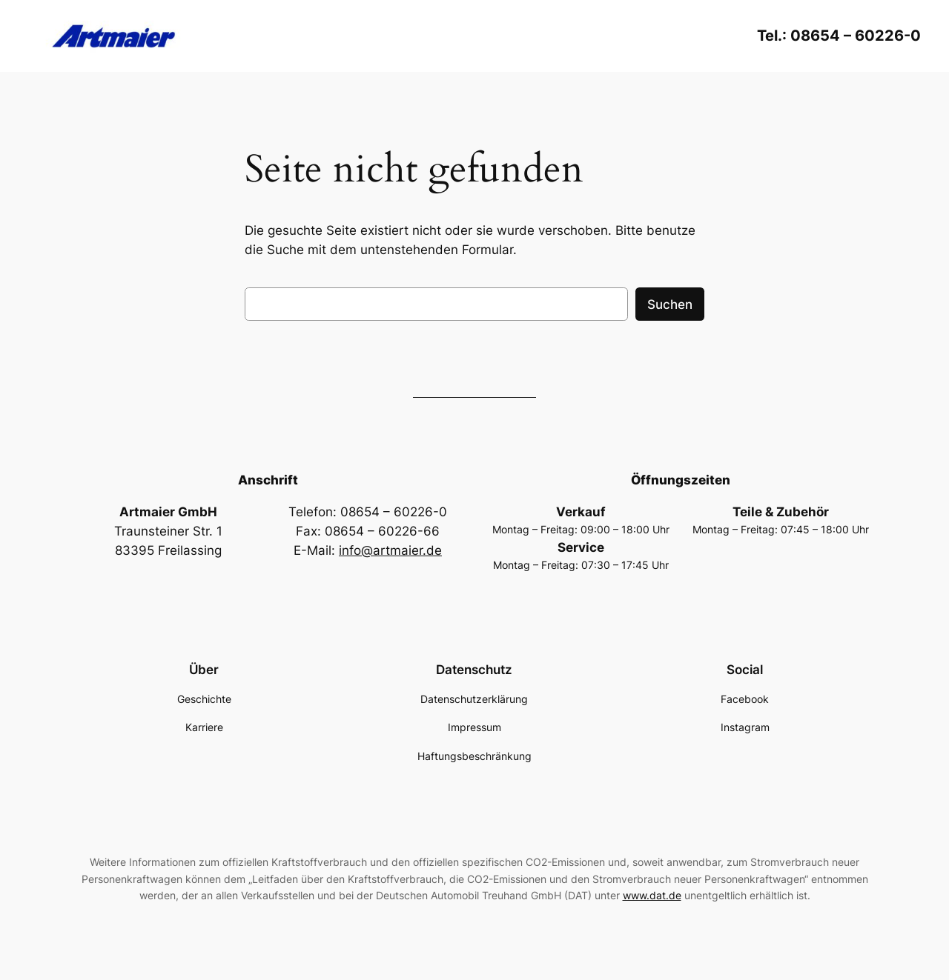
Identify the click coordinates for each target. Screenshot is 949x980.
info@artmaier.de (390, 550)
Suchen (669, 304)
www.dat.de (652, 895)
